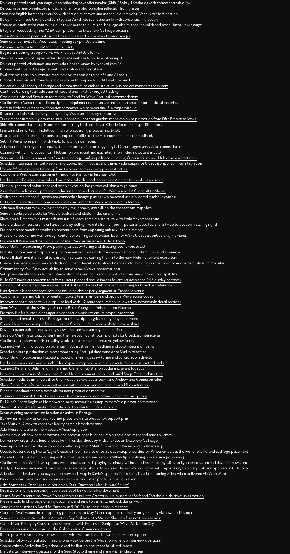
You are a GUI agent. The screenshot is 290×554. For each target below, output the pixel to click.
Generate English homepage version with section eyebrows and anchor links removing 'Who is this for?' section (89, 13)
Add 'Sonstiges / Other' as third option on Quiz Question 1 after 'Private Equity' (64, 484)
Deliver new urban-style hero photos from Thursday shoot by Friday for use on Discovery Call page (79, 440)
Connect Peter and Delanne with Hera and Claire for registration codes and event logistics (72, 368)
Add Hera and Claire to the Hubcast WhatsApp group (43, 429)
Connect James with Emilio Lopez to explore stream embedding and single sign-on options (73, 395)
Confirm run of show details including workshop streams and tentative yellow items (67, 340)
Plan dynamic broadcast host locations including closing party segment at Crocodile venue (72, 290)
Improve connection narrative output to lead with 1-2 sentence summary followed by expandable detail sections (90, 301)
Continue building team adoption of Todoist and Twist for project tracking (59, 91)
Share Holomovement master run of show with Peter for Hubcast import (58, 406)
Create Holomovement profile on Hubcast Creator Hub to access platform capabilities (69, 323)
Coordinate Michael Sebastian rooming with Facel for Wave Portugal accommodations (69, 96)
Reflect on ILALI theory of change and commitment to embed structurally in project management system (84, 85)
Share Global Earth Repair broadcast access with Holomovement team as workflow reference (74, 384)
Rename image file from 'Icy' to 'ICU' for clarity (37, 46)
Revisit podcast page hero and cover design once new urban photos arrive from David (68, 479)
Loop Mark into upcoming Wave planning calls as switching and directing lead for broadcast (73, 246)
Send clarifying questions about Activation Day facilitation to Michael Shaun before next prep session (80, 517)
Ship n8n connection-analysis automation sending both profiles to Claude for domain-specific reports (81, 124)
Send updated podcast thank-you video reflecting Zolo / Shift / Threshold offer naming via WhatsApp (81, 446)
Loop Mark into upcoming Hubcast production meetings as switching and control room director (76, 357)
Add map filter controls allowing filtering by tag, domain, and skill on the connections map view (76, 207)
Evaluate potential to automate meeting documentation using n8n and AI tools (63, 74)
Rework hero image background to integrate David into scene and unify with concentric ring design (79, 19)
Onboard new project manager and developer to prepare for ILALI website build (65, 80)
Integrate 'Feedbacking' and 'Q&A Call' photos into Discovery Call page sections (64, 30)
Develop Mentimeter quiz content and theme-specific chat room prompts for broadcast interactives (80, 335)
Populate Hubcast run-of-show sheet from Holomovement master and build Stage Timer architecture (81, 373)
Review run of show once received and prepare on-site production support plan (64, 418)
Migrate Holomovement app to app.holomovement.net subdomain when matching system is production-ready (90, 252)
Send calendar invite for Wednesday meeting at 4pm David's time (52, 41)
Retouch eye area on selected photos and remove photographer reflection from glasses (69, 8)
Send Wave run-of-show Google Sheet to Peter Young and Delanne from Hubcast (65, 307)
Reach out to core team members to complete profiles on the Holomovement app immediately (77, 135)
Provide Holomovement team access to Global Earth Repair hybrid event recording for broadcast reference (86, 285)
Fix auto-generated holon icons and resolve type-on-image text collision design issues (68, 185)
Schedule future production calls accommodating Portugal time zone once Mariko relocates (73, 351)
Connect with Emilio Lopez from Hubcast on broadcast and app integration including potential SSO (80, 152)
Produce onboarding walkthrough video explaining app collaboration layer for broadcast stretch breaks (82, 362)
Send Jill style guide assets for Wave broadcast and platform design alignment (62, 213)
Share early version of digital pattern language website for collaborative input (61, 58)
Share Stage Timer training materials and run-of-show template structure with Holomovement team (79, 218)
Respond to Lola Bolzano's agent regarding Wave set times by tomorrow (58, 113)
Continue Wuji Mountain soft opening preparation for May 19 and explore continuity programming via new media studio (96, 512)
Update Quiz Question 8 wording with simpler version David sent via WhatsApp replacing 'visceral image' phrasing (92, 457)
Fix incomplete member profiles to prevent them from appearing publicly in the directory (71, 229)
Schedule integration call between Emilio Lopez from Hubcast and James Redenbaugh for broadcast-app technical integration (101, 163)
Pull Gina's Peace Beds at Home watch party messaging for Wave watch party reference (70, 201)
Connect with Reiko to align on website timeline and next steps (51, 69)
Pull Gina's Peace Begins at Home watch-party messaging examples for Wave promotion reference (78, 401)
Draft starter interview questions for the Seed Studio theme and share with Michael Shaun (71, 551)
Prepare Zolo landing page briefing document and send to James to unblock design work (71, 501)
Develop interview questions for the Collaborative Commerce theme (55, 528)
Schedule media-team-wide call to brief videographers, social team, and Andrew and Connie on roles (80, 379)
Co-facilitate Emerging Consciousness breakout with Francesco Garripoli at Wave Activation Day (77, 523)
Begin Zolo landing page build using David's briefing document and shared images (65, 35)
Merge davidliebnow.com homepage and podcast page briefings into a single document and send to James (86, 434)
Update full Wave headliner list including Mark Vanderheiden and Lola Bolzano (62, 240)
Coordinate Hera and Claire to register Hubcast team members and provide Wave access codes (76, 296)
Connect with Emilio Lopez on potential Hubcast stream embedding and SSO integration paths (77, 346)
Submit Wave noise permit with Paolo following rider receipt (49, 141)
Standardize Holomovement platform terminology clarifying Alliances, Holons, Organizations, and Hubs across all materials (98, 157)
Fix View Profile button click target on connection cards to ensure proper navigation (67, 312)
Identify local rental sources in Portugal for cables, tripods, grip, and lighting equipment (69, 318)
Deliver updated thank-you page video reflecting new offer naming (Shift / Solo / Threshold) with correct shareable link (95, 2)
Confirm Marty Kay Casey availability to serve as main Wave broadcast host (60, 268)
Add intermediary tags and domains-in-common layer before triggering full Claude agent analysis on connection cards (93, 146)
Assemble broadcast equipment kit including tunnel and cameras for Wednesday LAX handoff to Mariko (83, 190)
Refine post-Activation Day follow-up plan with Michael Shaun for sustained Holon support (73, 534)
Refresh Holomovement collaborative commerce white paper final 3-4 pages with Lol (68, 107)
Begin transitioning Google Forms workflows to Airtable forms (49, 52)
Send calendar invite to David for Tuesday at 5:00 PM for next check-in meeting (64, 506)
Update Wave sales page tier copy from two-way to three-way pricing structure (64, 168)
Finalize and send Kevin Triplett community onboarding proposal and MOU (60, 130)
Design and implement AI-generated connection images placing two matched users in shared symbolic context (88, 196)
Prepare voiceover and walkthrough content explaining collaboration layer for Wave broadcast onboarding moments (93, 235)
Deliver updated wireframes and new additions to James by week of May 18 (61, 63)
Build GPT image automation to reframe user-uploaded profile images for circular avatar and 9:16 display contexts (90, 279)
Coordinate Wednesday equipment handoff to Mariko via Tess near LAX (58, 174)
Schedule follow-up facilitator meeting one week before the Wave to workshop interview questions (80, 540)
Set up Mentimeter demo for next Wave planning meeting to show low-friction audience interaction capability (88, 274)
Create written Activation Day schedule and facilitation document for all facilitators (66, 545)
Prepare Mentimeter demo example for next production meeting (52, 390)
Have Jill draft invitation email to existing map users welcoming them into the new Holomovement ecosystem (88, 257)
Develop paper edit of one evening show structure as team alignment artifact (61, 329)
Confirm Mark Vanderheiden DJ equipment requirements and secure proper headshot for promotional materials (89, 102)
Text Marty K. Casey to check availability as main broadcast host (51, 423)
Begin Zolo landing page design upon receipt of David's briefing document (59, 490)
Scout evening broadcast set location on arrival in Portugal (46, 412)
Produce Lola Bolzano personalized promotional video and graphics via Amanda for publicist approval (81, 179)
